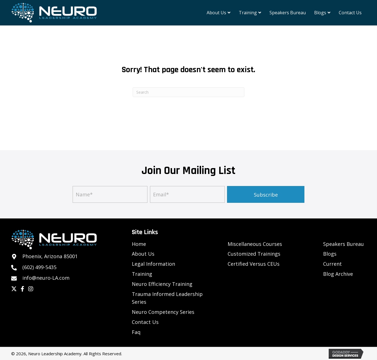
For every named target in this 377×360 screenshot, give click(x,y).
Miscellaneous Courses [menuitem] (255, 244)
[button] (265, 194)
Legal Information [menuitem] (153, 263)
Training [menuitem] (142, 273)
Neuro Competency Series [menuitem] (163, 312)
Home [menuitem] (139, 244)
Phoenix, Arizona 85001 (50, 256)
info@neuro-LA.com (46, 277)
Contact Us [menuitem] (145, 322)
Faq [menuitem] (136, 332)
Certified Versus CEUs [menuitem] (254, 263)
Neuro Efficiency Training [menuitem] (162, 284)
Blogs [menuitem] (330, 253)
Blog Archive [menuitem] (338, 273)
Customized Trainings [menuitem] (254, 253)
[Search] (188, 92)
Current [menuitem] (332, 263)
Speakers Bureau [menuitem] (343, 244)
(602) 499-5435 (39, 267)
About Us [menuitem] (143, 253)
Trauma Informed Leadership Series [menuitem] (167, 298)
